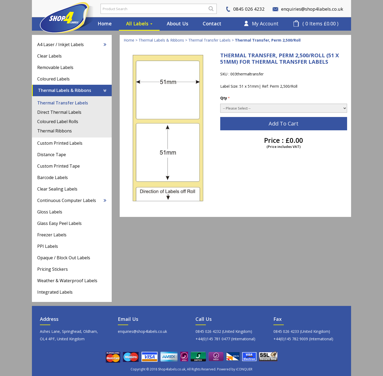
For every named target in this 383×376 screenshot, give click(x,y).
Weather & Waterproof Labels (67, 281)
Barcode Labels (52, 177)
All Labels (139, 23)
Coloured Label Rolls (57, 121)
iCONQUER (244, 369)
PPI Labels (47, 246)
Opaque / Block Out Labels (63, 258)
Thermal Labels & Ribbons (72, 90)
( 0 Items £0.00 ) (320, 23)
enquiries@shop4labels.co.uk (308, 9)
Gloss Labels (49, 212)
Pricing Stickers (52, 269)
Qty (225, 97)
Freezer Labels (51, 235)
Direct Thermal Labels (59, 112)
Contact (212, 23)
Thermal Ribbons (54, 131)
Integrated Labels (55, 292)
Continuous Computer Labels (71, 200)
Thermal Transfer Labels (62, 103)
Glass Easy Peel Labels (59, 223)
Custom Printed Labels (59, 143)
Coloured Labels (53, 79)
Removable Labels (55, 67)
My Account (265, 23)
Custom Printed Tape (58, 166)
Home (105, 23)
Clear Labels (49, 56)
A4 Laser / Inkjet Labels (71, 44)
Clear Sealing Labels (57, 189)
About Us (177, 23)
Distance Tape (51, 154)
